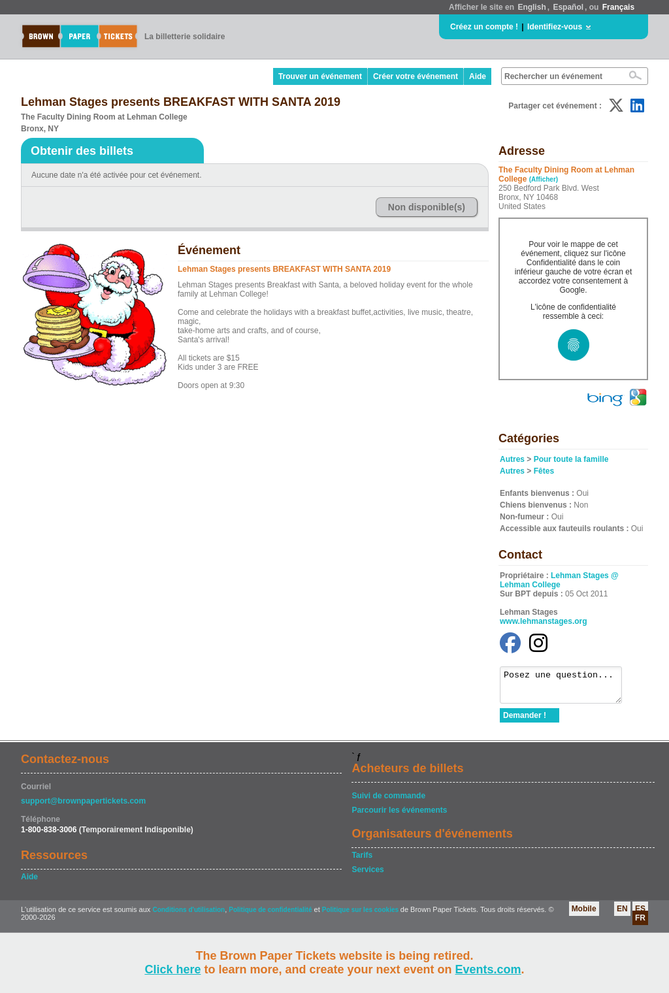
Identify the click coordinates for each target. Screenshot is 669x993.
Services (367, 875)
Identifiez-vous (554, 26)
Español (568, 7)
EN (622, 914)
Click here (172, 969)
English (531, 7)
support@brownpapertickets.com (83, 806)
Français (618, 7)
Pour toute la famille (571, 459)
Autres (512, 459)
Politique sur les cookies (361, 915)
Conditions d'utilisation (188, 915)
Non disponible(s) (426, 207)
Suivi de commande (388, 801)
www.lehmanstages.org (543, 621)
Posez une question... (567, 687)
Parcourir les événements (399, 816)
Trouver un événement (320, 76)
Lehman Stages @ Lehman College (559, 580)
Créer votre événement (415, 76)
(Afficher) (543, 179)
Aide (477, 76)
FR (640, 923)
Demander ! (524, 721)
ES (640, 914)
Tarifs (361, 861)
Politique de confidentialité (270, 915)
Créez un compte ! (484, 26)
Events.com (488, 969)
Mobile (584, 914)
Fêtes (544, 471)
